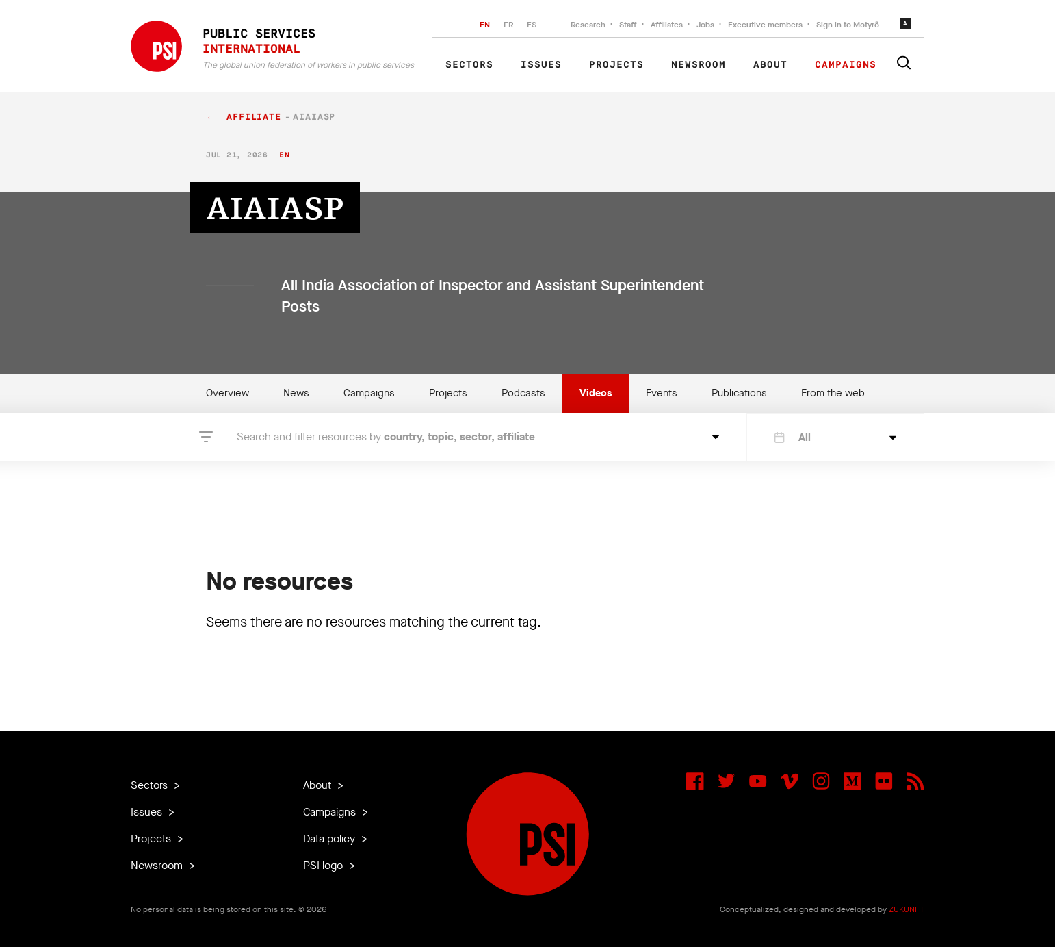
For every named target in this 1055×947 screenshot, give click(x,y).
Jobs (705, 24)
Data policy (330, 838)
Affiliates (667, 24)
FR (508, 24)
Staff (628, 24)
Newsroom (698, 65)
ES (531, 24)
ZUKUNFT (906, 909)
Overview (227, 393)
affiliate (253, 117)
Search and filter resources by (386, 436)
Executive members (765, 24)
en (284, 155)
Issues (541, 65)
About (770, 65)
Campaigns (845, 65)
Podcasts (523, 393)
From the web (833, 393)
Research (588, 24)
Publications (739, 393)
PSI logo (324, 865)
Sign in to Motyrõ (847, 24)
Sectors (469, 65)
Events (661, 393)
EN (485, 24)
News (296, 393)
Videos (595, 393)
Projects (616, 65)
